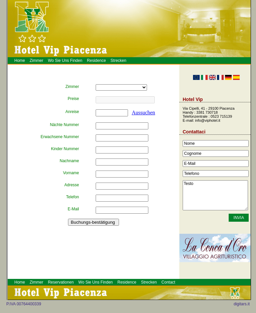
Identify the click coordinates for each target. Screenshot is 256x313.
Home (19, 60)
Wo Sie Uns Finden (65, 60)
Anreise (72, 111)
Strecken (118, 60)
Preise (73, 98)
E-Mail (73, 209)
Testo (215, 195)
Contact (168, 282)
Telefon (72, 197)
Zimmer (36, 60)
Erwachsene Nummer (60, 136)
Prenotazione (254, 17)
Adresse (71, 185)
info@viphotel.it (207, 120)
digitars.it (242, 304)
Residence (96, 60)
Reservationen (61, 282)
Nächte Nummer (64, 124)
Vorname (71, 173)
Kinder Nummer (65, 148)
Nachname (69, 161)
